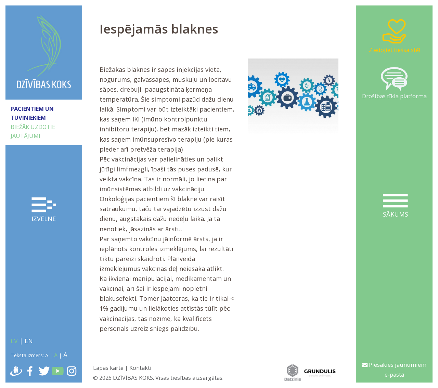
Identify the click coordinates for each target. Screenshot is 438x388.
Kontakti (140, 368)
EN (29, 341)
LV (14, 341)
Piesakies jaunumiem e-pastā (394, 369)
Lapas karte (108, 368)
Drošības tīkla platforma (394, 83)
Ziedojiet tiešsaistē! (394, 35)
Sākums (395, 206)
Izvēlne (43, 210)
